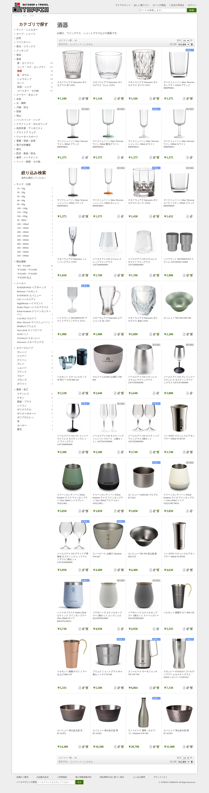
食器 (25, 16)
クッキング (22, 50)
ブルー (35, 376)
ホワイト (35, 383)
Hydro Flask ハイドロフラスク (35, 307)
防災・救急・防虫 (25, 153)
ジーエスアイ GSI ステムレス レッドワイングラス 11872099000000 (107, 262)
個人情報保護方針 (83, 777)
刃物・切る (22, 107)
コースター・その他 (35, 91)
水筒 (18, 99)
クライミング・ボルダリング (31, 124)
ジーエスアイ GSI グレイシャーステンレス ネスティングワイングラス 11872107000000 (179, 380)
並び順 (173, 44)
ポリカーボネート (35, 413)
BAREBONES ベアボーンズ (35, 287)
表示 (179, 40)
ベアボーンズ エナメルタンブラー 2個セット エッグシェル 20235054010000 (107, 615)
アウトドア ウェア (26, 132)
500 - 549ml (35, 252)
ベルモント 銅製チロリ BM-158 (179, 612)
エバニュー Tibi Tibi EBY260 (177, 318)
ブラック (35, 372)
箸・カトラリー (35, 63)
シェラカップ (35, 79)
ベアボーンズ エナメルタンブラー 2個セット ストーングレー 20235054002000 (143, 615)
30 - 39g (35, 196)
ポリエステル (35, 409)
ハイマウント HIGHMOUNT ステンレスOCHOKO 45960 (179, 260)
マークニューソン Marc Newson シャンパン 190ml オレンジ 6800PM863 (108, 203)
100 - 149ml (35, 224)
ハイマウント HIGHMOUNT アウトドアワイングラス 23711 (72, 319)
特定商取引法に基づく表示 (112, 777)
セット (35, 83)
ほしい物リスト (141, 5)
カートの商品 (159, 5)
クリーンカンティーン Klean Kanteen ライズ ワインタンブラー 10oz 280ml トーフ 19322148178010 (179, 499)
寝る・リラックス (25, 46)
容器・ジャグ (35, 87)
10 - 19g (35, 188)
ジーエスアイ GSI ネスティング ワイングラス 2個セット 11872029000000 (143, 438)
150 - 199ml (35, 228)
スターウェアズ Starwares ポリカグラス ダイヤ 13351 (143, 83)
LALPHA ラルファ (35, 318)
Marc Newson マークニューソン (35, 322)
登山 (18, 115)
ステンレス (35, 393)
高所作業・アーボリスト (29, 128)
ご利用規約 (62, 777)
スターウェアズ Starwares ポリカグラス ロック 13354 (143, 201)
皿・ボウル (35, 75)
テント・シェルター (27, 29)
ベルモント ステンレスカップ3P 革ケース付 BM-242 (71, 378)
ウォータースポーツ (27, 136)
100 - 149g (35, 208)
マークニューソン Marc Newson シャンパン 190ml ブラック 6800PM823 (72, 203)
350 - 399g (35, 216)
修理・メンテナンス (27, 157)
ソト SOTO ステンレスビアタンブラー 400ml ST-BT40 (179, 555)
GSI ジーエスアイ (35, 299)
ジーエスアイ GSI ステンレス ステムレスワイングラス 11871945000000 (142, 380)
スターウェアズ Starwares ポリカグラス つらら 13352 (107, 83)
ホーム (17, 16)
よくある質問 (139, 777)
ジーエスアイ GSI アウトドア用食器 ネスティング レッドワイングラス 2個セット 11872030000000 (72, 558)
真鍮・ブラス (35, 401)
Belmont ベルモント (35, 291)
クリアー (35, 356)
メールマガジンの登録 (26, 782)
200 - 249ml (35, 232)
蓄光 (35, 429)
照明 (18, 111)
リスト (89, 44)
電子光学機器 (23, 145)
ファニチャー (23, 42)
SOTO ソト (35, 334)
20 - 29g (35, 192)
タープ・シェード (25, 33)
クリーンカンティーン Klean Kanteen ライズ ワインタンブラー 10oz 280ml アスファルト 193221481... (108, 499)
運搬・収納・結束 (25, 140)
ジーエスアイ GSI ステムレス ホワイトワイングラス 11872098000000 (142, 262)
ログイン (192, 5)
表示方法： (64, 44)
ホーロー (35, 425)
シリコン (35, 405)
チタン (35, 397)
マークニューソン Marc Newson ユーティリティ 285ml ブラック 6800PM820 (179, 203)
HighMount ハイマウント (35, 303)
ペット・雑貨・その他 (28, 161)
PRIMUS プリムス (35, 326)
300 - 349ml (35, 240)
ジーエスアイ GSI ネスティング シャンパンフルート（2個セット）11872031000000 (108, 438)
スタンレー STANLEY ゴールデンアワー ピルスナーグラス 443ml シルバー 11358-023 (179, 674)
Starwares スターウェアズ (35, 342)
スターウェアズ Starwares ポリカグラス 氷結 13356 (143, 319)
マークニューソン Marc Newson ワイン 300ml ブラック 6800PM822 (72, 144)
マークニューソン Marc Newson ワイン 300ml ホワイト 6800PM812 (179, 144)
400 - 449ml (35, 244)
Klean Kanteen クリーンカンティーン (35, 313)
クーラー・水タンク (27, 94)
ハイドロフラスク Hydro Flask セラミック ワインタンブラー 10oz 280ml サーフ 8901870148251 (71, 616)
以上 (35, 277)
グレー (35, 364)
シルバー (35, 368)
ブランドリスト (160, 777)
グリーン (35, 360)
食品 (18, 54)
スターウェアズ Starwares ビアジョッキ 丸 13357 (107, 319)
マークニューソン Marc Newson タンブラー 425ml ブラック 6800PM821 (179, 85)
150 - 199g (35, 212)
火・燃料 (21, 103)
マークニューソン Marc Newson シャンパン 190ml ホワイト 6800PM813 (143, 144)
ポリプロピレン (35, 417)
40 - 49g (35, 200)
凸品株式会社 (43, 777)
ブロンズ (35, 379)
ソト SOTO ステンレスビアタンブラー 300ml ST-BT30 (179, 437)
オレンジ (35, 352)
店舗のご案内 (22, 777)
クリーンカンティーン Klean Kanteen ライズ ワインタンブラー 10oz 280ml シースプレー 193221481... (72, 499)
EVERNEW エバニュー (35, 295)
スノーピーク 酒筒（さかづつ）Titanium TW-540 (141, 732)
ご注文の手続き (176, 5)
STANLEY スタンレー (35, 338)
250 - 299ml (35, 236)
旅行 (18, 149)
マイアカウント (123, 5)
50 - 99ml (35, 220)
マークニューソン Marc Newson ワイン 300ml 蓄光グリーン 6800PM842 (108, 144)
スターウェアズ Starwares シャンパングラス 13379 (72, 260)
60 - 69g (35, 204)
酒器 (35, 71)
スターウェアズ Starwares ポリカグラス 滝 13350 (72, 83)
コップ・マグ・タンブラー (35, 67)
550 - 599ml (35, 255)
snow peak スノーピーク (35, 330)
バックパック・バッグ (28, 119)
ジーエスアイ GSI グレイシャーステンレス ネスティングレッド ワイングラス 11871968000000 (72, 440)
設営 (18, 38)
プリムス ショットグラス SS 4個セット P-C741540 (107, 673)
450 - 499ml (35, 247)
